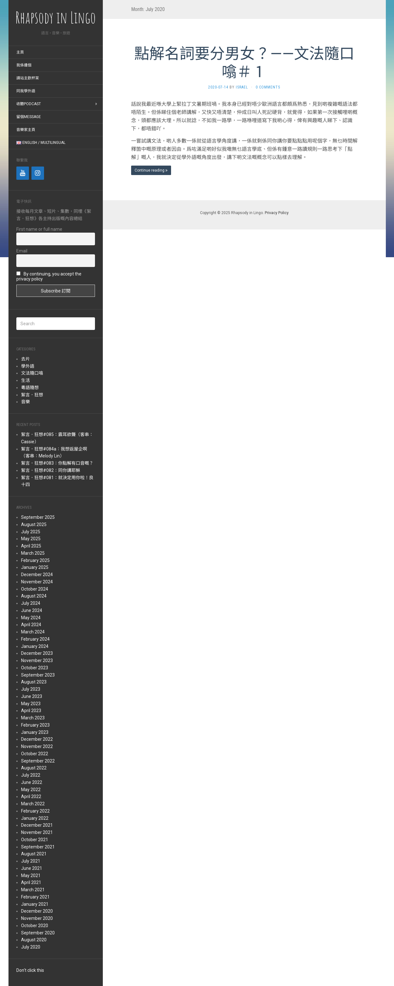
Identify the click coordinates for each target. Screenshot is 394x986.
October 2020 (34, 925)
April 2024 (31, 624)
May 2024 (31, 617)
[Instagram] (37, 173)
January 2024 (34, 646)
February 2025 (35, 560)
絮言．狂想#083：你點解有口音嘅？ (57, 463)
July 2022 (30, 775)
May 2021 (31, 875)
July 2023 (30, 689)
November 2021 (37, 832)
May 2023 (31, 703)
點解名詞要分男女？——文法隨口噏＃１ (244, 62)
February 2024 (35, 639)
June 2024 (31, 610)
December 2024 (37, 574)
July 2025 (30, 531)
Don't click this (30, 970)
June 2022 (31, 782)
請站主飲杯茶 (27, 78)
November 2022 (37, 746)
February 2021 (35, 896)
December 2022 (37, 739)
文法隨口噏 (32, 373)
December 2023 (37, 653)
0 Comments (268, 87)
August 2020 (34, 939)
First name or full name (39, 229)
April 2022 (31, 796)
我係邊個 (23, 65)
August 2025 (34, 524)
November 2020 (37, 918)
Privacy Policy (277, 213)
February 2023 (35, 725)
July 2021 (30, 861)
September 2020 (38, 932)
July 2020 (30, 946)
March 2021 (33, 889)
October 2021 (34, 839)
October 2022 (34, 753)
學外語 (27, 366)
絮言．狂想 (32, 394)
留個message (28, 117)
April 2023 (31, 710)
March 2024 (33, 631)
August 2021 (34, 853)
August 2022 (34, 767)
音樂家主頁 (25, 130)
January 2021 (34, 904)
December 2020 (37, 911)
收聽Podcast (28, 104)
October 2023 (34, 667)
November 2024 (37, 581)
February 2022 (35, 810)
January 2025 (34, 567)
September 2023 (38, 674)
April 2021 (31, 882)
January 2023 (34, 732)
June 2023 (31, 696)
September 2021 (38, 846)
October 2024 (34, 589)
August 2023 (34, 681)
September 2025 (38, 517)
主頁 (20, 52)
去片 (25, 358)
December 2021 (37, 825)
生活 (25, 380)
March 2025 (33, 553)
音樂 (25, 401)
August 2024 (34, 595)
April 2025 (31, 545)
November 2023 (37, 660)
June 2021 (31, 868)
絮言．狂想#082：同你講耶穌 (50, 470)
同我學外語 (25, 91)
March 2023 (33, 717)
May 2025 (31, 538)
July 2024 (30, 603)
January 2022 (34, 818)
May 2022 (31, 789)
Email (21, 250)
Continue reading (151, 170)
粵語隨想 (30, 387)
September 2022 (38, 760)
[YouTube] (22, 173)
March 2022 (33, 803)
